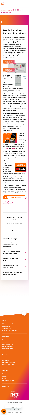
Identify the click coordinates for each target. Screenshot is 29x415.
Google (13, 148)
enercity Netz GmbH (7, 10)
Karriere (4, 376)
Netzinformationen (8, 380)
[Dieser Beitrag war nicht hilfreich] (16, 220)
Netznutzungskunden (8, 362)
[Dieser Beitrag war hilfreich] (13, 220)
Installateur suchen (7, 344)
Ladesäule (5, 342)
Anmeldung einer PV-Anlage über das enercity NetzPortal (12, 273)
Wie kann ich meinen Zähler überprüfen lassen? (10, 266)
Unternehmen (6, 374)
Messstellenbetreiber (8, 364)
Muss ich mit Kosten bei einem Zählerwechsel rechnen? (11, 252)
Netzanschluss (6, 340)
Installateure (6, 358)
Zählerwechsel (6, 12)
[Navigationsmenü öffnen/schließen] (25, 3)
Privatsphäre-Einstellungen (14, 412)
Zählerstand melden (8, 324)
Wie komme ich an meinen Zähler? (10, 259)
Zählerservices (6, 328)
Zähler (19, 10)
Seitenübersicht (14, 409)
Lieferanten (5, 360)
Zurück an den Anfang (10, 230)
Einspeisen (5, 386)
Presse (4, 378)
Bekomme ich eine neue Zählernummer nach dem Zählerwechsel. (10, 244)
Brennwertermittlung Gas (9, 330)
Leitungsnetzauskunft (8, 346)
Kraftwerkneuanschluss (8, 348)
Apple (6, 148)
